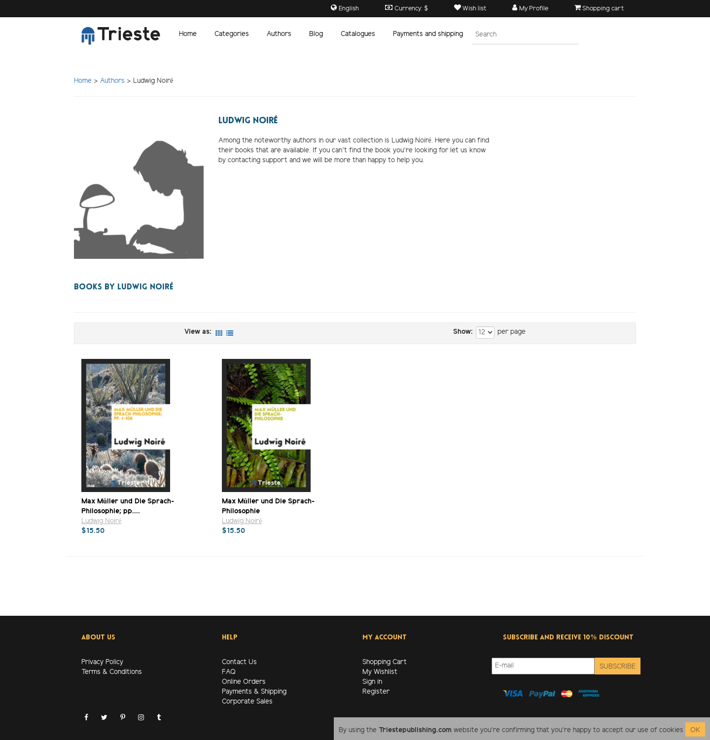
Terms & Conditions (111, 672)
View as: (198, 332)
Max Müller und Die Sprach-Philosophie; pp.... (127, 506)
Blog (316, 34)
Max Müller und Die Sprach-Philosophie (268, 506)
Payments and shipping (428, 34)
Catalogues (358, 34)
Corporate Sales (247, 702)
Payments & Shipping (254, 692)
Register (376, 692)
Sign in (372, 682)
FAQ (229, 672)
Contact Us (239, 662)
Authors (279, 34)
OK (695, 730)
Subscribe (618, 667)
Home (188, 34)
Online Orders (244, 682)
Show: (463, 332)
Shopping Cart (384, 662)
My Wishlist (379, 672)
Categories (231, 34)
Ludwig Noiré (101, 521)
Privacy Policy (102, 662)
